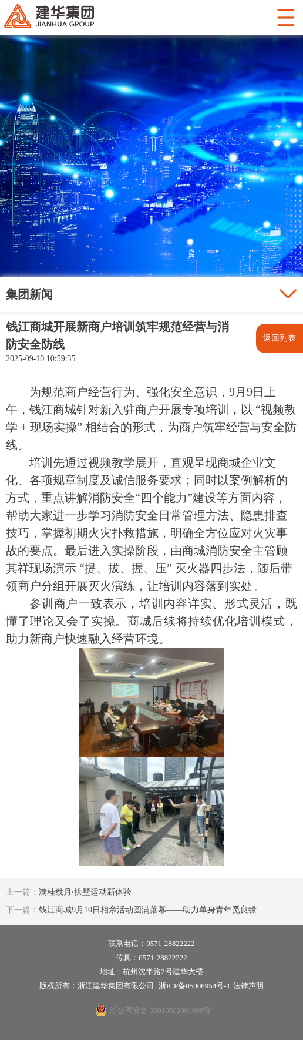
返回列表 (279, 338)
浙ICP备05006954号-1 (194, 985)
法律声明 (248, 985)
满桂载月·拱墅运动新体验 (69, 892)
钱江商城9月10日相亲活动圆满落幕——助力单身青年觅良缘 (131, 909)
